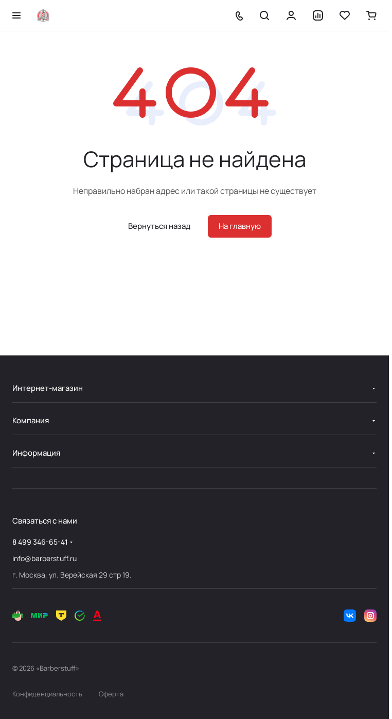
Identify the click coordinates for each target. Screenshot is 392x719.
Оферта (111, 693)
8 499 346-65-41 (40, 542)
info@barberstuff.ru (44, 558)
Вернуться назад (159, 226)
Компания (30, 420)
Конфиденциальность (47, 693)
